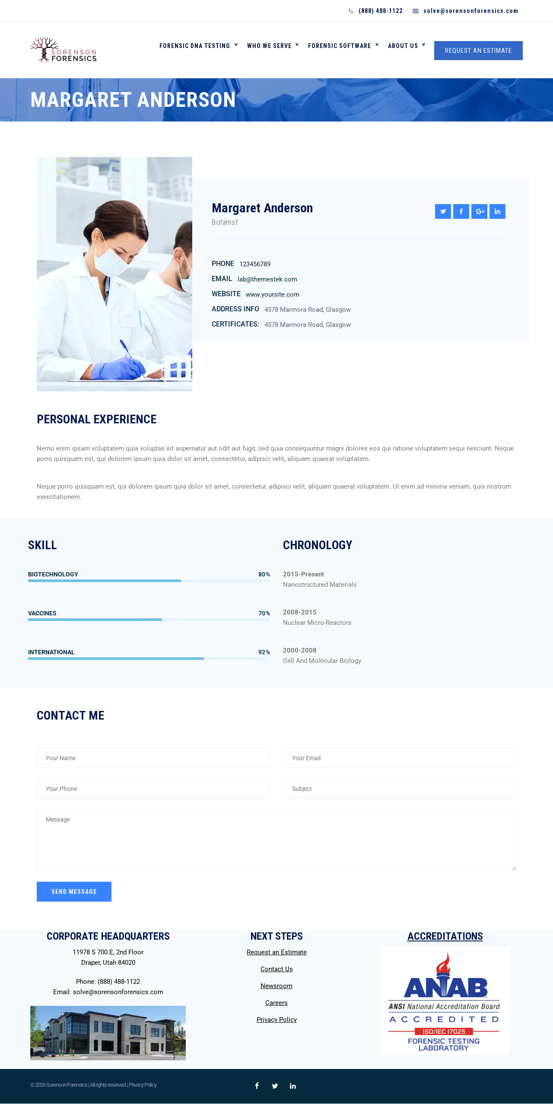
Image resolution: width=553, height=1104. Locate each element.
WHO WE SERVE (274, 50)
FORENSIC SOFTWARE (342, 50)
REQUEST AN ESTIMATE (478, 50)
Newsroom (276, 986)
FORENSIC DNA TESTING (201, 50)
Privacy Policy (277, 1020)
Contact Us (277, 969)
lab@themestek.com (267, 279)
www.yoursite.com (272, 294)
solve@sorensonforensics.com (118, 992)
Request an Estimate (277, 952)
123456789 (254, 264)
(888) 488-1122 (119, 982)
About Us (404, 50)
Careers (276, 1003)
